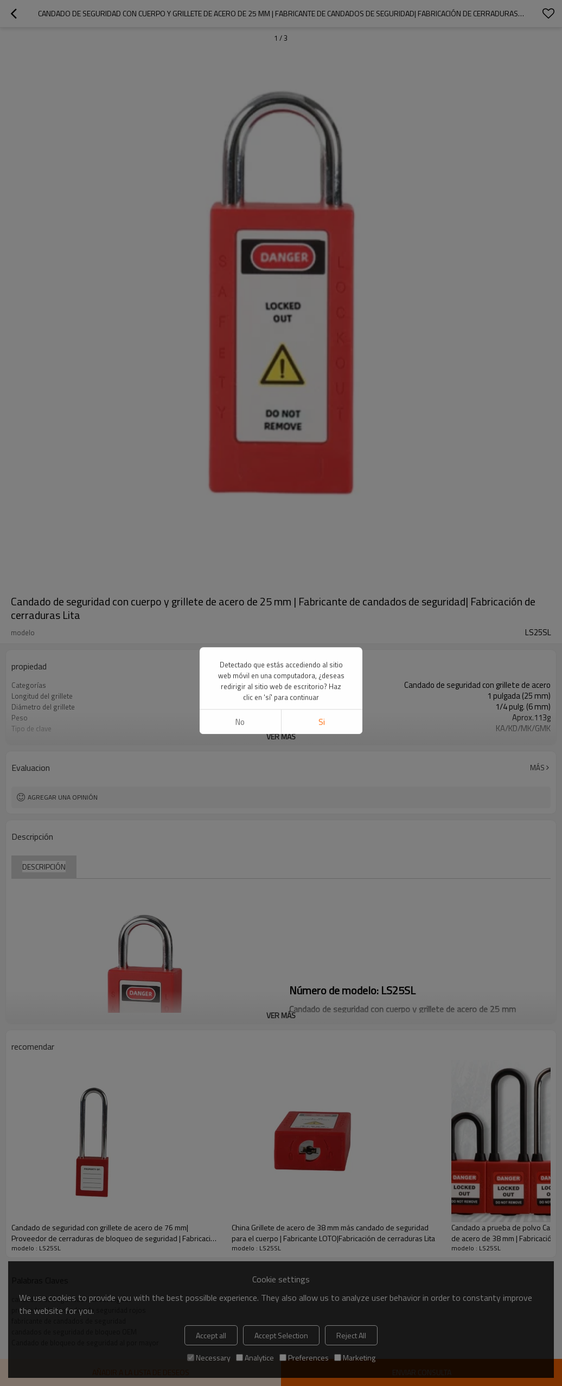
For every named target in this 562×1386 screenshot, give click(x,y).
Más (537, 767)
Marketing (354, 1357)
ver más (281, 736)
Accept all (211, 1335)
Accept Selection (281, 1335)
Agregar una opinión (63, 797)
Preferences (304, 1357)
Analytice (255, 1357)
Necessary (209, 1357)
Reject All (351, 1335)
